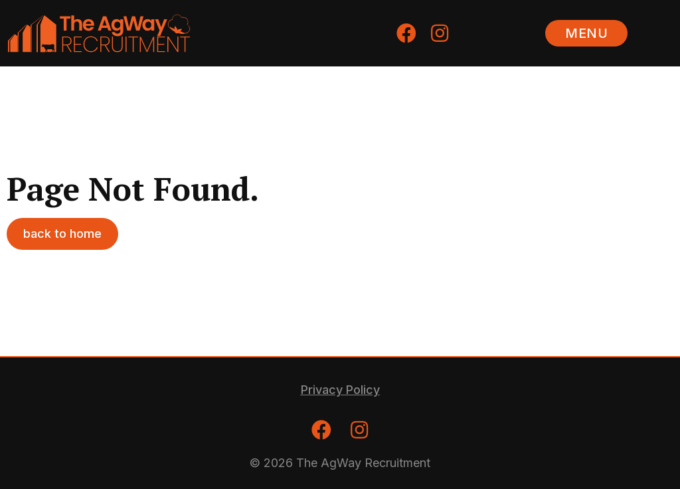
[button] (586, 33)
